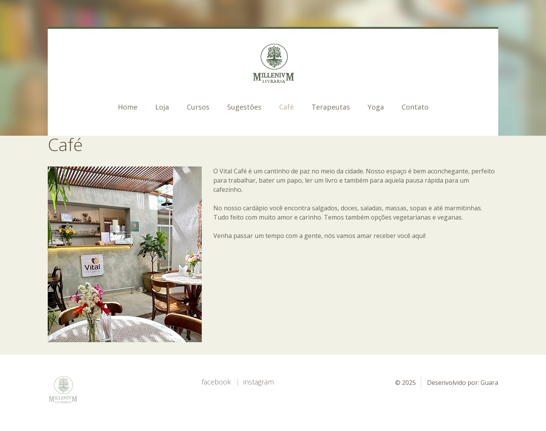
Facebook (216, 381)
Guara (489, 382)
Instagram (258, 381)
